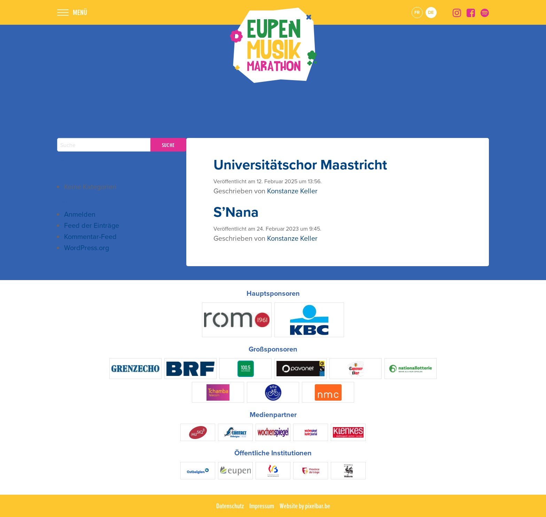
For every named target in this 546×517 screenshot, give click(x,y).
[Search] (103, 145)
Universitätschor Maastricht (300, 164)
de (431, 12)
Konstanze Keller (292, 191)
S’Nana (236, 212)
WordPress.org (86, 247)
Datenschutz (230, 506)
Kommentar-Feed (90, 236)
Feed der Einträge (91, 225)
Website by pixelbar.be (305, 506)
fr (417, 12)
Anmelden (79, 214)
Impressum (261, 506)
